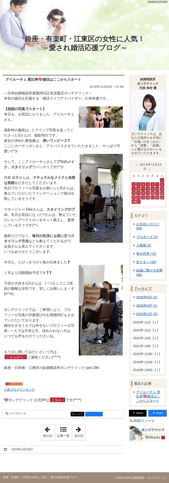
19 (147, 193)
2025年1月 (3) (146, 314)
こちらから (15, 357)
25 (143, 197)
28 (157, 197)
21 (157, 193)
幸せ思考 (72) (146, 253)
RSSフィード (144, 421)
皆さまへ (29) (146, 262)
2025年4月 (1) (146, 305)
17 (138, 193)
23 (133, 197)
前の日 (48, 431)
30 (133, 201)
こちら (56, 400)
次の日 (79, 431)
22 (161, 193)
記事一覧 (63, 435)
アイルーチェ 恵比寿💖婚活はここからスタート (148, 396)
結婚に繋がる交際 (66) (149, 272)
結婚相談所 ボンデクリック (147, 477)
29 (161, 197)
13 (152, 188)
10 (138, 188)
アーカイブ (143, 288)
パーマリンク (17, 414)
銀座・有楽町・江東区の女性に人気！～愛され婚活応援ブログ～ (84, 43)
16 (133, 193)
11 (143, 188)
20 (152, 193)
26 (147, 197)
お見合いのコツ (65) (147, 226)
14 (157, 188)
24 (138, 197)
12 (147, 188)
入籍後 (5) (143, 245)
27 (152, 197)
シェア (79, 414)
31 (138, 201)
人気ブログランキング (19, 389)
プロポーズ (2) (147, 237)
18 (143, 193)
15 (161, 188)
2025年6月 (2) (146, 297)
